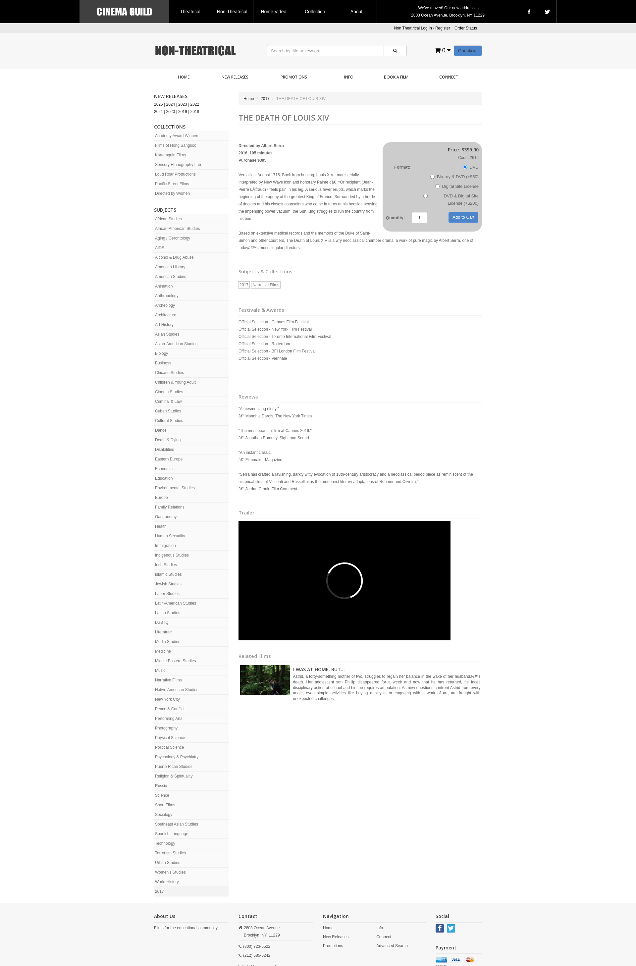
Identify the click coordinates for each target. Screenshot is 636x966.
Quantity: (395, 217)
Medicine (163, 651)
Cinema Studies (169, 392)
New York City (167, 699)
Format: (402, 167)
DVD (471, 167)
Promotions (294, 77)
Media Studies (167, 641)
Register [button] (442, 28)
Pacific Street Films (172, 184)
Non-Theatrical (232, 11)
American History (170, 267)
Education (164, 478)
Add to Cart (463, 217)
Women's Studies (170, 872)
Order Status (465, 28)
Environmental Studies (175, 488)
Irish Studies (166, 565)
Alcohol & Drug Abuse (174, 257)
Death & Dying (168, 440)
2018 (194, 111)
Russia (161, 785)
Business (163, 363)
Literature (163, 632)
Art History (164, 324)
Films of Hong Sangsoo (175, 145)
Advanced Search (392, 945)
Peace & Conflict (170, 709)
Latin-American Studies (175, 603)
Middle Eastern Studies (175, 661)
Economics (165, 468)
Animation (164, 286)
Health (161, 526)
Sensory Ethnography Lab (178, 164)
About (356, 11)
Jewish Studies (168, 584)
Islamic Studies (168, 574)
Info (348, 77)
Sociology (163, 814)
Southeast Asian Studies (176, 824)
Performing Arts (169, 718)
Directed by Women (172, 193)
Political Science (169, 747)
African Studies (168, 219)
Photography (166, 728)
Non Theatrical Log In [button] (413, 28)
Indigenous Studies (172, 555)
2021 (158, 111)
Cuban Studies (168, 411)
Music (160, 670)
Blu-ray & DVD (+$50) (454, 176)
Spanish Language (171, 834)
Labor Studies (167, 593)
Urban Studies (167, 862)
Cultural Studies (169, 420)
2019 (182, 111)
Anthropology (167, 296)
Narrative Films (168, 680)
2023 (182, 104)
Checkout (468, 50)
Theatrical (190, 11)
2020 (170, 111)
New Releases (235, 77)
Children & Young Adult (175, 382)
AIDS (159, 247)
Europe (161, 497)
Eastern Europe (169, 459)
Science (162, 795)
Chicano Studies (169, 372)
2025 (158, 104)
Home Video (273, 11)
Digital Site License (457, 186)
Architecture (165, 315)
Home (183, 77)
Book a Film (396, 77)
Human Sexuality (170, 536)
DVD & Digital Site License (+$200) (451, 199)
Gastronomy (166, 516)
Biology (161, 353)
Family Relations (170, 507)
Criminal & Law (168, 401)
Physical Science (170, 737)
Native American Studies (176, 689)
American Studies (170, 276)
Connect (448, 77)
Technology (165, 843)
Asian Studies (167, 334)
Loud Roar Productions (175, 174)
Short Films (165, 805)
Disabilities (164, 449)
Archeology (165, 305)
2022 (194, 104)
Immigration (165, 545)
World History (167, 882)
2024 (170, 104)
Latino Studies (167, 613)
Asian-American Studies (176, 344)
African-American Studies (177, 228)
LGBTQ (162, 622)
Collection (315, 11)
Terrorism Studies (170, 853)
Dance (161, 430)
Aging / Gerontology (172, 238)
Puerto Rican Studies (173, 766)
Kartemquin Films (170, 155)
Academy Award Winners (177, 136)
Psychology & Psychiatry (176, 757)
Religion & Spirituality (173, 776)
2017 (159, 891)
